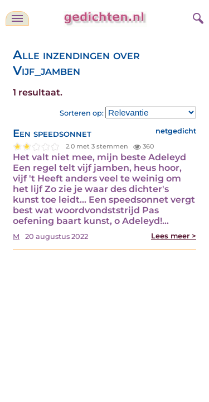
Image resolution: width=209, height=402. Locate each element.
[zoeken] (196, 16)
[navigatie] (17, 18)
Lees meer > (173, 236)
